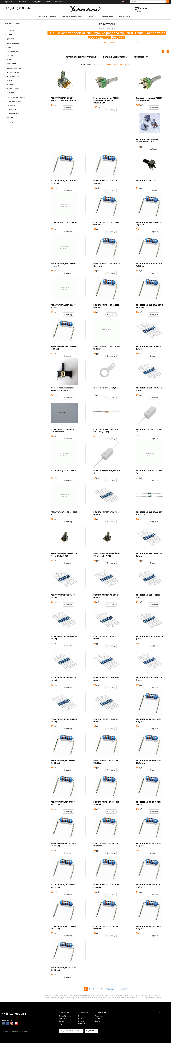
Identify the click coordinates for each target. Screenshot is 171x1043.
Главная (101, 29)
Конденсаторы (12, 51)
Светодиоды (11, 105)
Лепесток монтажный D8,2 (104, 388)
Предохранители (13, 76)
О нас (80, 1016)
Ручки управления (14, 101)
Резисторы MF (141, 57)
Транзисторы (12, 109)
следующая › (110, 989)
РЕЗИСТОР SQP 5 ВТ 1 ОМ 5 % (63, 471)
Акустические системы (72, 16)
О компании (23, 2)
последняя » (124, 989)
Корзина (142, 8)
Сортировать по (88, 65)
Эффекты (92, 16)
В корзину (111, 110)
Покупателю (9, 2)
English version (164, 1013)
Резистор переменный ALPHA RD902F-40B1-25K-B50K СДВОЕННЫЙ (106, 100)
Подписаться (91, 1031)
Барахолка (11, 30)
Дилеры (81, 1021)
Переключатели (13, 72)
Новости (81, 1018)
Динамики (10, 39)
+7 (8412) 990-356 (18, 8)
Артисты (98, 1018)
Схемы (61, 1021)
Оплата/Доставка (65, 1016)
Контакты (81, 1024)
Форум (97, 1021)
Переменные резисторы (115, 57)
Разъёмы (10, 84)
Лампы (9, 59)
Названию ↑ (119, 65)
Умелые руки (124, 16)
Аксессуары (107, 16)
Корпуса (10, 55)
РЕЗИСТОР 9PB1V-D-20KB (147, 181)
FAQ (60, 1024)
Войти (48, 2)
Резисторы (11, 93)
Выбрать (67, 107)
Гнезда (9, 35)
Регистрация (58, 2)
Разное (9, 80)
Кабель (9, 47)
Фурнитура (11, 122)
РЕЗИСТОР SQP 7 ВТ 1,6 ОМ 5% (64, 222)
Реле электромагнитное (16, 97)
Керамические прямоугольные (81, 57)
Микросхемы (12, 64)
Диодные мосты (13, 43)
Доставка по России (107, 42)
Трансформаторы (13, 113)
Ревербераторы (12, 89)
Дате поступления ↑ (104, 65)
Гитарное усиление (47, 16)
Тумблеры (10, 118)
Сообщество (37, 2)
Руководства (63, 1018)
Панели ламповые (14, 68)
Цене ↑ (128, 65)
